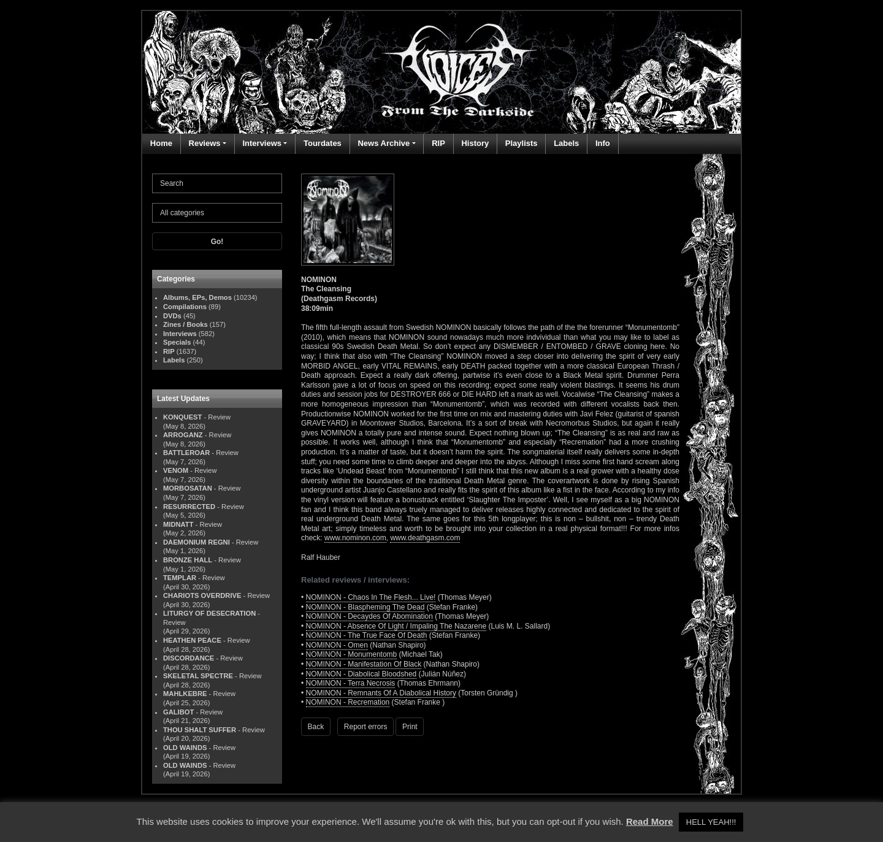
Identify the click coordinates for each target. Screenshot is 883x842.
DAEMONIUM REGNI (196, 542)
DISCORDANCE (188, 658)
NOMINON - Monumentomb (351, 654)
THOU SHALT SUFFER (199, 729)
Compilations (185, 306)
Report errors (366, 726)
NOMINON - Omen (337, 645)
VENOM (175, 470)
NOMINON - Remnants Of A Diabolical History (381, 693)
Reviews (205, 143)
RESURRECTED (189, 506)
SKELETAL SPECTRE (198, 675)
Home (161, 143)
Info (602, 143)
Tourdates (323, 143)
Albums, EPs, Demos (197, 297)
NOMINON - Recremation (348, 702)
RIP (438, 143)
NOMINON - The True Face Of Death (366, 635)
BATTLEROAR (186, 452)
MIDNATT (178, 524)
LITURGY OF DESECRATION (209, 613)
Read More (649, 821)
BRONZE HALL (187, 560)
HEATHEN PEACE (192, 640)
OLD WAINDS (185, 747)
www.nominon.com (355, 538)
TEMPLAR (179, 577)
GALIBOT (178, 712)
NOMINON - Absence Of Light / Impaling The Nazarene (396, 626)
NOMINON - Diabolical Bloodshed (361, 674)
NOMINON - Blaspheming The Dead (365, 607)
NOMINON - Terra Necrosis (351, 683)
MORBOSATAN (187, 488)
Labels (566, 143)
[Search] (217, 183)
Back (316, 726)
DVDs (172, 316)
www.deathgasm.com (425, 538)
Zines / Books (185, 324)
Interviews (261, 143)
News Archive (383, 143)
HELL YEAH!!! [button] (711, 822)
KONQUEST (182, 417)
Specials (177, 342)
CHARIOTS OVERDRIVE (202, 595)
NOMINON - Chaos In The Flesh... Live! (371, 597)
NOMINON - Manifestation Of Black (364, 664)
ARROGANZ (183, 434)
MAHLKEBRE (185, 693)
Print (410, 726)
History (475, 143)
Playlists (521, 143)
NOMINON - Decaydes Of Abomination (369, 616)
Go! (217, 241)
